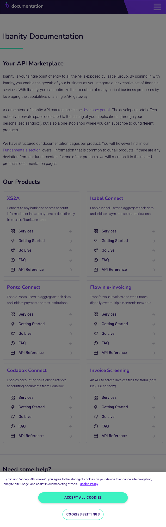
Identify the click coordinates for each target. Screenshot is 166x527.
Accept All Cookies (83, 498)
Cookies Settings (83, 514)
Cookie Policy (89, 484)
